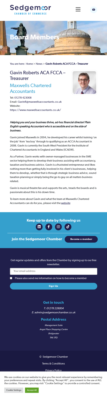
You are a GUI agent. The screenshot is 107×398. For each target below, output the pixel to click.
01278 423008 (23, 98)
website (65, 203)
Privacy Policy (53, 370)
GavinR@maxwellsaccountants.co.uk (40, 102)
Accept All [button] (32, 390)
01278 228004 (55, 308)
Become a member (81, 239)
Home (29, 64)
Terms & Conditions (53, 363)
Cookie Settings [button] (13, 390)
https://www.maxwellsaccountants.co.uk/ (35, 110)
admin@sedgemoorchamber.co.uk (54, 312)
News (39, 64)
